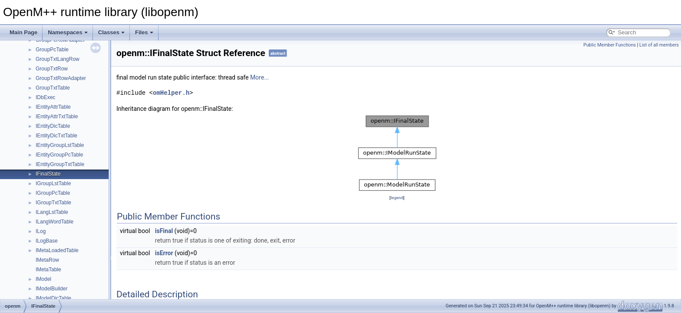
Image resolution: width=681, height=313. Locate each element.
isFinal (164, 230)
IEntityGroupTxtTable (60, 164)
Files (144, 32)
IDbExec (45, 97)
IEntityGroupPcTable (59, 155)
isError (164, 253)
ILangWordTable (54, 222)
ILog (41, 231)
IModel (43, 279)
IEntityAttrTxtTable (57, 116)
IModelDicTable (53, 298)
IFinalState (48, 174)
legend (396, 197)
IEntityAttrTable (53, 107)
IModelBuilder (51, 289)
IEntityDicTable (53, 126)
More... (259, 77)
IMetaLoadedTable (57, 250)
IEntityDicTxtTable (56, 136)
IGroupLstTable (53, 183)
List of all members (659, 45)
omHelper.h (171, 93)
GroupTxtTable (53, 88)
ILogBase (47, 241)
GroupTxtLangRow (57, 59)
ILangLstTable (52, 212)
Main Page (23, 32)
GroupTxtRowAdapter (61, 78)
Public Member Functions (609, 45)
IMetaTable (48, 269)
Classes (111, 32)
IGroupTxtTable (53, 203)
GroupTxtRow (52, 69)
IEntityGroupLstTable (60, 145)
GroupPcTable (52, 50)
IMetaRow (47, 260)
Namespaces (68, 32)
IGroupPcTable (53, 193)
